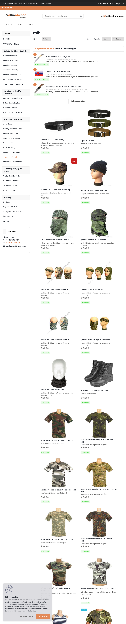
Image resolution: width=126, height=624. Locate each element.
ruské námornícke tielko (106, 454)
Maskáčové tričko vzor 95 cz (47, 505)
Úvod (5, 25)
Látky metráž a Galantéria (13, 112)
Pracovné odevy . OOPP (12, 79)
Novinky (6, 39)
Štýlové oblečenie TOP (12, 75)
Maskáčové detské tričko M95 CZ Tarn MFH (78, 351)
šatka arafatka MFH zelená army (77, 193)
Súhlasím (43, 616)
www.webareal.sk (72, 622)
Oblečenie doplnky (10, 70)
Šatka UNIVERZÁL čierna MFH (78, 298)
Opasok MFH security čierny (47, 140)
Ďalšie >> (92, 527)
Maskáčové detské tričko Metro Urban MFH (106, 351)
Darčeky (6, 202)
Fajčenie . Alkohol (10, 207)
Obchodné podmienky (12, 566)
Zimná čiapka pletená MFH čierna (46, 194)
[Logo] (16, 16)
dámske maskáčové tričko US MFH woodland (48, 454)
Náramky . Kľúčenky (11, 181)
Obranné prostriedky (11, 138)
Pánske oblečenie (10, 65)
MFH (29, 25)
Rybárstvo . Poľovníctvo (12, 162)
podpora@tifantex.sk (16, 246)
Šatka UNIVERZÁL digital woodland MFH (45, 299)
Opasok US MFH (72, 141)
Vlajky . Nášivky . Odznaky (13, 176)
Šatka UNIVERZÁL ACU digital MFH (108, 247)
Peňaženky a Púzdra (11, 133)
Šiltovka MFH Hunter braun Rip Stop (108, 141)
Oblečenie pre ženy (10, 60)
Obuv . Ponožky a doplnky (13, 84)
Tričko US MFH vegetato (76, 505)
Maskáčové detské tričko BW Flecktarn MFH (108, 402)
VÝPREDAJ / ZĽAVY (11, 44)
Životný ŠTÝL (8, 216)
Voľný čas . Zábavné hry (12, 211)
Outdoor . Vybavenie (11, 152)
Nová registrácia (118, 3)
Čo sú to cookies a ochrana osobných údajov (21, 611)
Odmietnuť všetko (26, 616)
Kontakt (6, 569)
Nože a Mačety (9, 147)
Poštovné (8, 8)
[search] (81, 17)
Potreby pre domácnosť (12, 98)
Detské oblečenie (10, 56)
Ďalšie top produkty (78, 101)
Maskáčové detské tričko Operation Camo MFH (45, 402)
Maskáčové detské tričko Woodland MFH (45, 351)
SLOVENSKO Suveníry (11, 185)
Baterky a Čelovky (10, 143)
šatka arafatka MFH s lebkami (109, 193)
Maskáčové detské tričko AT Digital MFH (77, 402)
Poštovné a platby (10, 561)
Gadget (6, 221)
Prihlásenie (104, 3)
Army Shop (7, 124)
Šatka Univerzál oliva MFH (76, 247)
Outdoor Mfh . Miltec (17, 25)
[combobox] (106, 39)
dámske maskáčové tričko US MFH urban (78, 454)
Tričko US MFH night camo (107, 505)
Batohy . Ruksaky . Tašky (12, 129)
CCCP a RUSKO (9, 190)
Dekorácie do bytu (10, 108)
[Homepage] (2, 8)
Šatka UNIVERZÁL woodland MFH (47, 247)
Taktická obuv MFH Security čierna (108, 300)
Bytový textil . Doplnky (11, 103)
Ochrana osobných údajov (13, 563)
